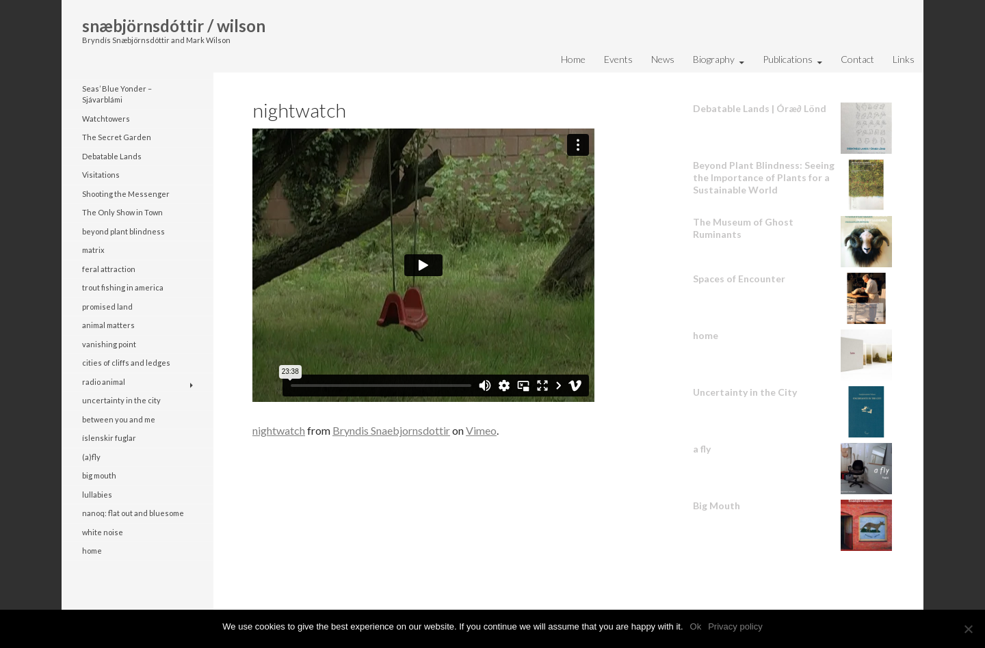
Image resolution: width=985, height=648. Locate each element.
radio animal (103, 381)
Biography (714, 59)
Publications (788, 59)
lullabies (97, 494)
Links (904, 59)
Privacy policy (735, 626)
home (92, 550)
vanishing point (109, 344)
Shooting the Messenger (126, 193)
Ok (696, 626)
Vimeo (481, 430)
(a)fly (91, 457)
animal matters (108, 325)
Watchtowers (106, 118)
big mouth (99, 475)
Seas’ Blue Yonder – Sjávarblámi (117, 94)
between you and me (118, 419)
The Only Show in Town (122, 212)
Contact (857, 59)
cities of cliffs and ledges (126, 362)
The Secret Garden (116, 137)
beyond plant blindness (123, 231)
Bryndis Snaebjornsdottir (391, 430)
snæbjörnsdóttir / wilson (173, 26)
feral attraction (108, 269)
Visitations (101, 174)
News (662, 59)
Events (618, 59)
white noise (102, 532)
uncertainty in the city (121, 400)
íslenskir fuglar (109, 437)
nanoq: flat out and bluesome (133, 513)
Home (573, 59)
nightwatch (278, 430)
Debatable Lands (112, 156)
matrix (93, 249)
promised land (107, 306)
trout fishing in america (122, 287)
